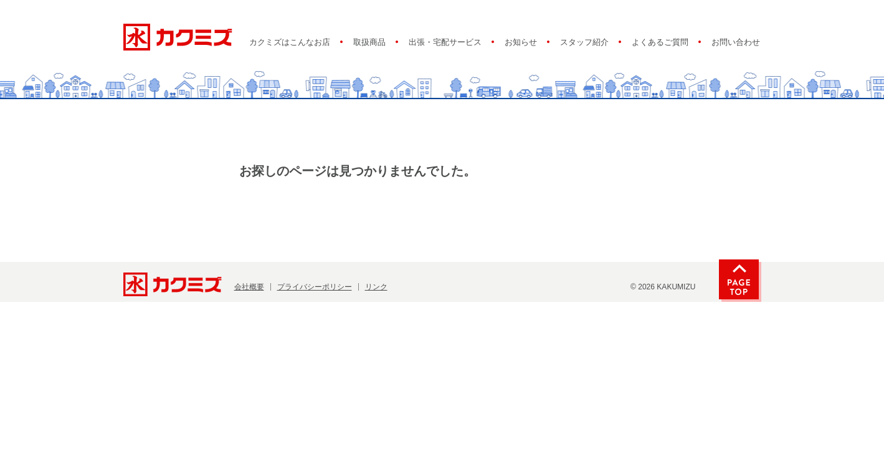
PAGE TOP (739, 279)
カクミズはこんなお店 (289, 42)
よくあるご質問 (660, 42)
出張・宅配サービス (445, 42)
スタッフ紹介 (584, 42)
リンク (376, 287)
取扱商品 (369, 42)
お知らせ (521, 42)
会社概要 (249, 287)
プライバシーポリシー (314, 287)
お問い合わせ (735, 42)
